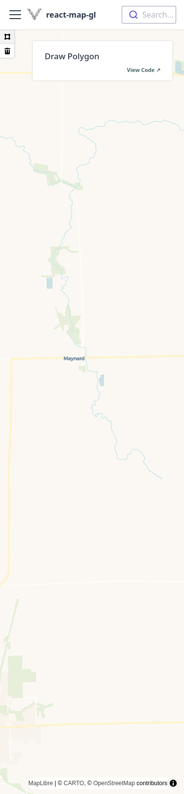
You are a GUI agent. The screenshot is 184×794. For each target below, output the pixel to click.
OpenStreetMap (114, 783)
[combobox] (149, 14)
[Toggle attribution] (173, 783)
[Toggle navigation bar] (15, 14)
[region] (92, 411)
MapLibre (40, 783)
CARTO (74, 783)
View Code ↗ (143, 69)
